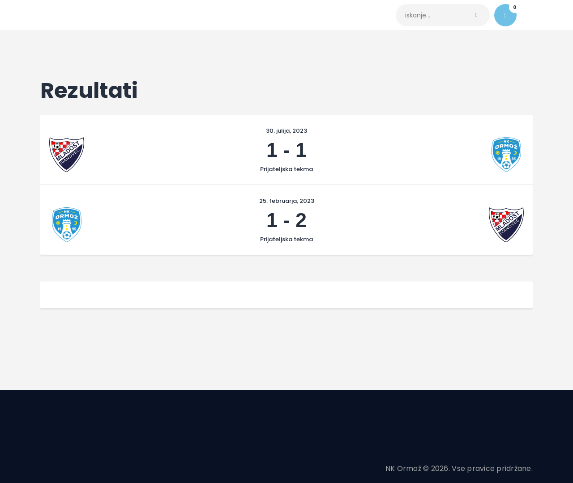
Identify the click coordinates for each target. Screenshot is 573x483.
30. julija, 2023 (286, 130)
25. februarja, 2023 (286, 201)
